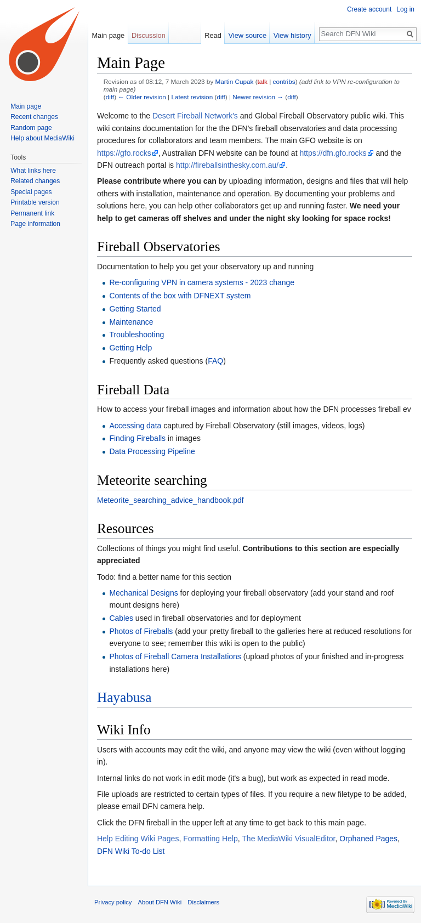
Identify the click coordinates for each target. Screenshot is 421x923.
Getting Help (130, 347)
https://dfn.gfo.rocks (332, 153)
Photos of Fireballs (141, 631)
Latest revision (192, 96)
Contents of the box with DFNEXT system (180, 295)
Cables (121, 618)
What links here (33, 170)
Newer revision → (257, 96)
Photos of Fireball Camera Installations (175, 656)
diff (110, 96)
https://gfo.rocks (124, 153)
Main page (108, 35)
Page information (35, 224)
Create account (369, 9)
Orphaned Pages (368, 838)
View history (292, 35)
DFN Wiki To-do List (130, 851)
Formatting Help (210, 838)
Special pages (31, 192)
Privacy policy (113, 902)
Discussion (149, 35)
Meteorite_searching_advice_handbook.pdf (170, 500)
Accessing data (135, 425)
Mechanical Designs (143, 592)
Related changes (35, 181)
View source (247, 35)
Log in (405, 9)
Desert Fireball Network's (195, 115)
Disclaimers (203, 902)
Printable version (34, 202)
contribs (284, 81)
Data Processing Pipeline (152, 451)
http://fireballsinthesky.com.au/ (227, 165)
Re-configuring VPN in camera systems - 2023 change (201, 282)
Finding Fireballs (137, 438)
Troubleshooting (136, 334)
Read (212, 35)
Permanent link (32, 213)
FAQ (215, 360)
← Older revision (142, 96)
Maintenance (131, 322)
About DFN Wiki (160, 902)
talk (263, 81)
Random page (31, 128)
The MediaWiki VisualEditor (288, 838)
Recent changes (34, 117)
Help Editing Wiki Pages (138, 838)
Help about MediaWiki (42, 138)
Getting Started (135, 308)
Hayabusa (124, 697)
